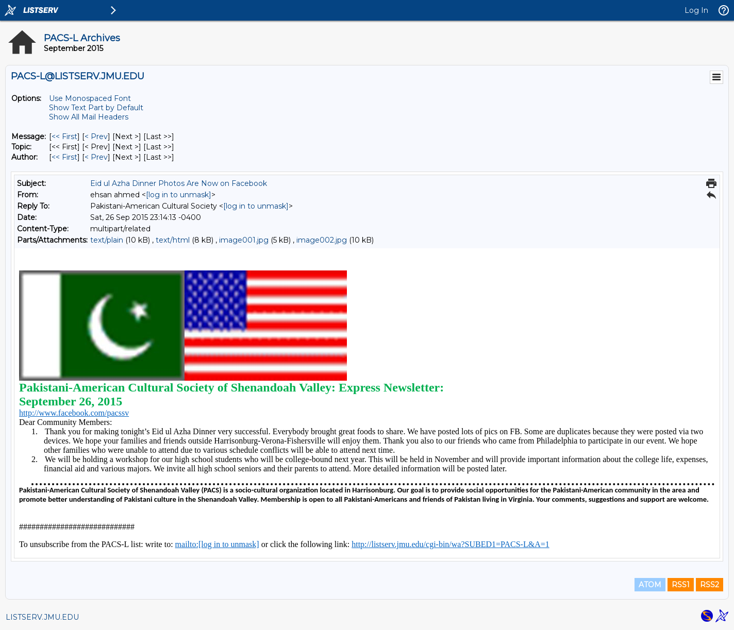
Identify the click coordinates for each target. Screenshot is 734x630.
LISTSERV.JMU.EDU (42, 617)
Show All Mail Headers (88, 117)
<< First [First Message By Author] (64, 157)
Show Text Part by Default (96, 107)
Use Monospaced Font (90, 98)
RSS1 (681, 584)
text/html (173, 240)
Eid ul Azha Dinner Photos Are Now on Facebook (178, 183)
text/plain (106, 240)
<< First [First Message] (64, 136)
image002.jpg (321, 240)
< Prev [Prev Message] (96, 136)
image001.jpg (244, 240)
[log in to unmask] (178, 194)
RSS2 (709, 584)
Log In (696, 10)
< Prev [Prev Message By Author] (96, 157)
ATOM (650, 584)
